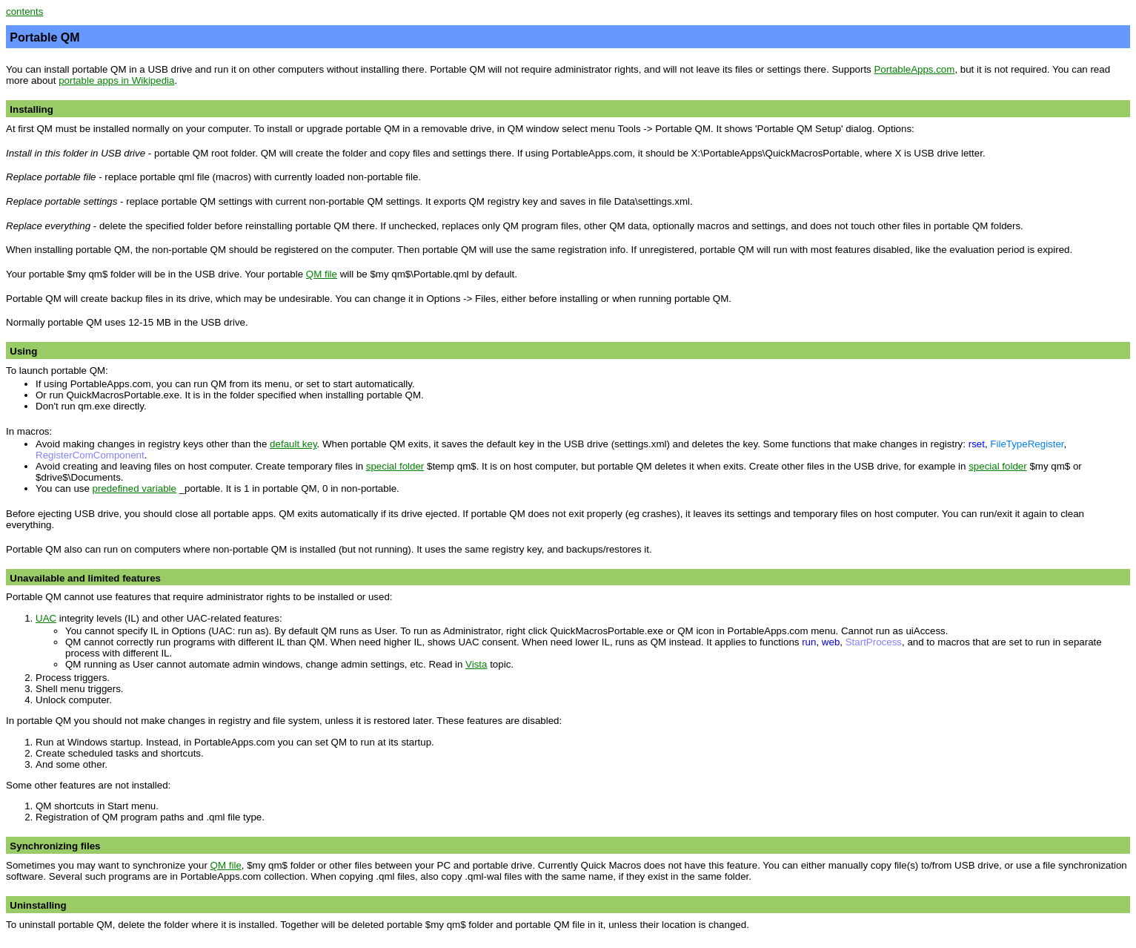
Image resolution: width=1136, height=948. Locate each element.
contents (24, 11)
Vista (476, 664)
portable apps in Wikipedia (116, 80)
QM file (321, 274)
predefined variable (134, 488)
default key (293, 444)
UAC (46, 618)
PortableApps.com (914, 69)
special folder (395, 466)
